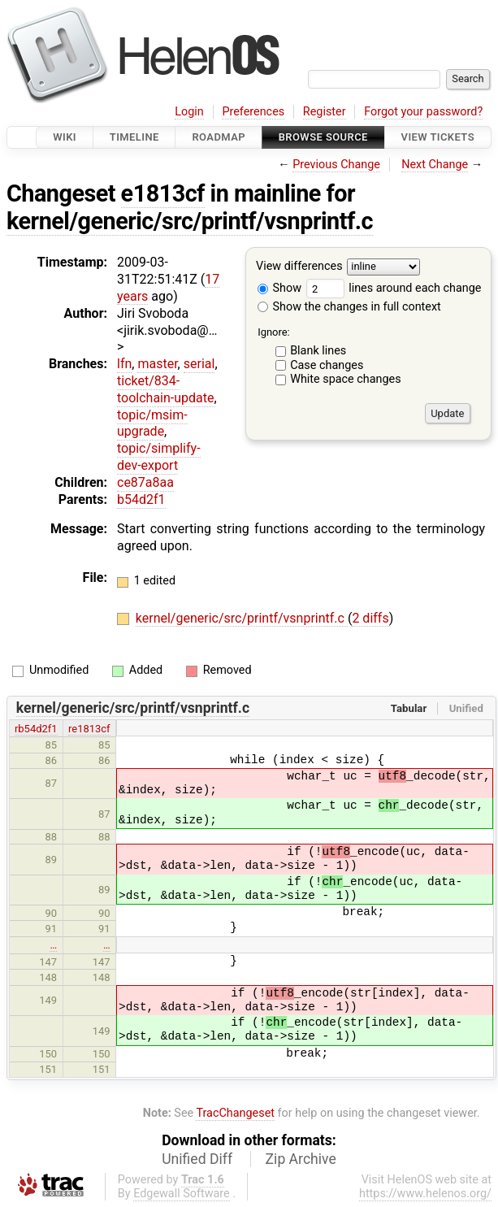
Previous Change (336, 164)
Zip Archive (301, 1159)
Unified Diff (197, 1159)
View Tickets (437, 137)
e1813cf (163, 193)
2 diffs (370, 618)
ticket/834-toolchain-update (165, 389)
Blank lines (318, 351)
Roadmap (218, 137)
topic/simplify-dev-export (159, 457)
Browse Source (323, 137)
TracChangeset (235, 1113)
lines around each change (394, 288)
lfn (124, 363)
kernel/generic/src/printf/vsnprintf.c (189, 221)
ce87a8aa (145, 482)
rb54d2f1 (36, 729)
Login (189, 112)
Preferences (253, 112)
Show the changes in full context (349, 307)
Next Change (434, 164)
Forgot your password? (423, 112)
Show (279, 288)
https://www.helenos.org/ (425, 1193)
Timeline (134, 137)
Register (324, 112)
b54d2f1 (141, 499)
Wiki (64, 137)
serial (199, 363)
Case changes (326, 365)
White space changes (345, 379)
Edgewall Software (181, 1193)
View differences (299, 267)
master (157, 363)
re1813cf (89, 729)
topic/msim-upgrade (152, 423)
